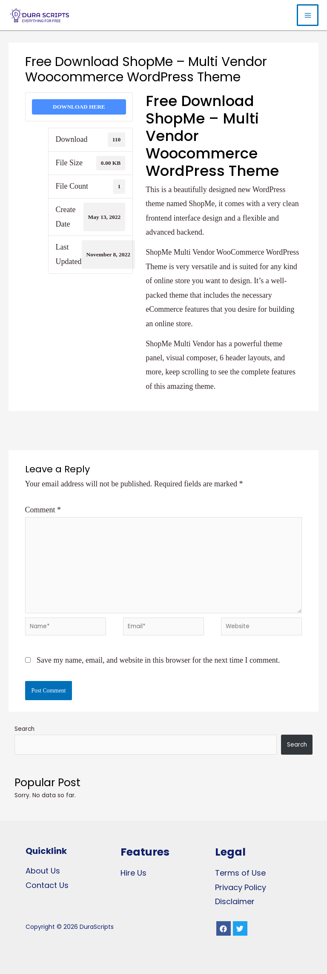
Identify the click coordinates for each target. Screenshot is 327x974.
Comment (43, 510)
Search (24, 729)
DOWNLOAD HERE (79, 106)
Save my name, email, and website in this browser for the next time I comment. (158, 660)
